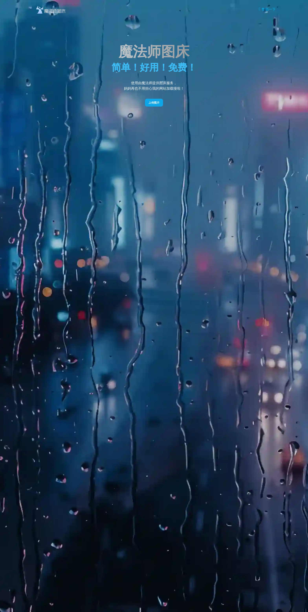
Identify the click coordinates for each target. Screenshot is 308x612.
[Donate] (267, 9)
